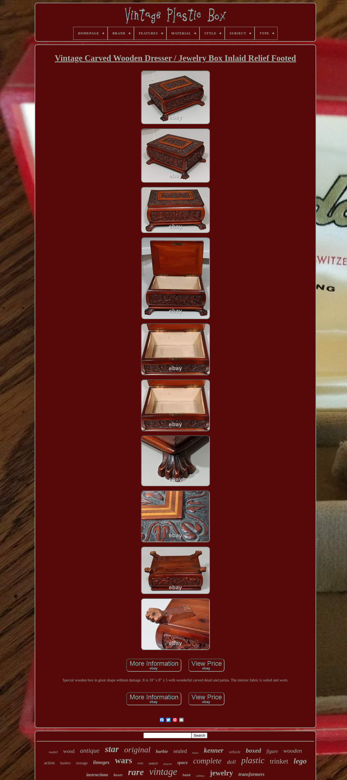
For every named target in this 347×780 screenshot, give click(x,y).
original (137, 749)
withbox (200, 775)
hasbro (65, 763)
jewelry (221, 773)
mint (140, 763)
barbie (162, 751)
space (182, 762)
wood (69, 751)
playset (167, 763)
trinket (279, 761)
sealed (180, 751)
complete (207, 760)
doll (231, 762)
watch (153, 763)
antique (89, 750)
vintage (163, 771)
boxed (253, 750)
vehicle (234, 752)
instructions (97, 774)
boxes (118, 775)
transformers (252, 774)
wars (123, 760)
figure (272, 751)
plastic (252, 760)
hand (187, 775)
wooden (292, 750)
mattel (53, 752)
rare (136, 772)
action (49, 762)
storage (82, 763)
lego (300, 761)
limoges (101, 762)
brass (195, 752)
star (112, 749)
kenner (213, 750)
